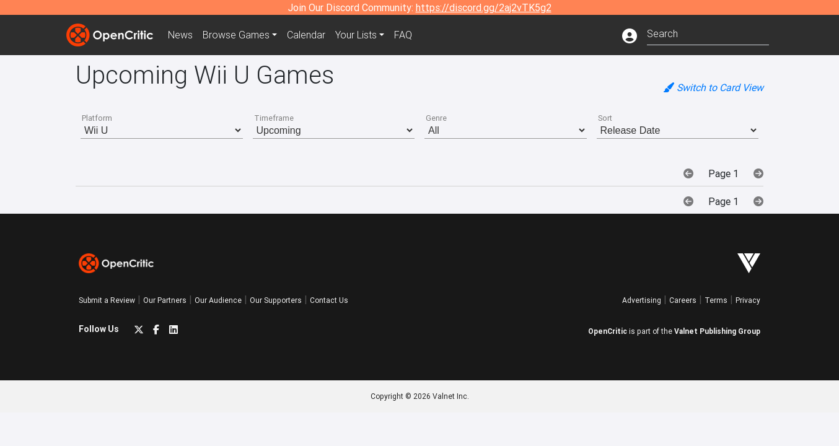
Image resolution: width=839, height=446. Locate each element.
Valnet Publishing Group (717, 331)
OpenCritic (607, 331)
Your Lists (356, 34)
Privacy (748, 300)
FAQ (403, 34)
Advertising (641, 300)
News (180, 34)
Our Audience (218, 300)
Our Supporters (276, 300)
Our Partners (165, 300)
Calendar (306, 34)
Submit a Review (107, 300)
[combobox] (708, 32)
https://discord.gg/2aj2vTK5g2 (483, 7)
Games (236, 34)
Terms (716, 300)
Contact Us (329, 300)
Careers (682, 300)
